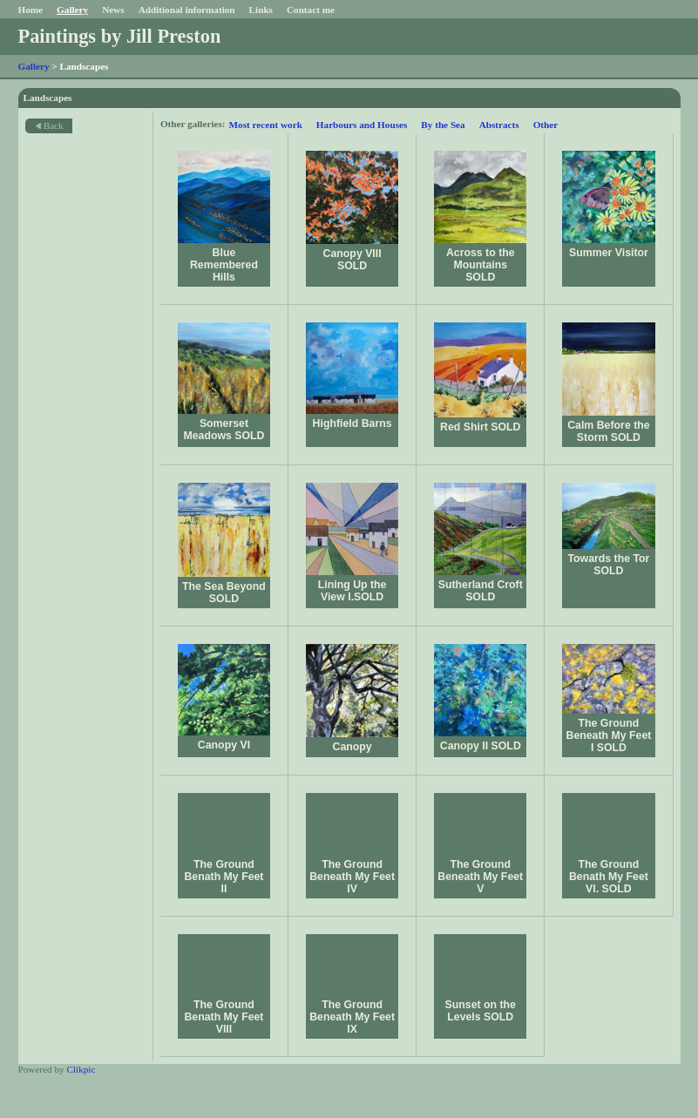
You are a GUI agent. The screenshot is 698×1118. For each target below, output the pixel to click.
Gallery (72, 9)
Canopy (352, 747)
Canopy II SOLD (480, 746)
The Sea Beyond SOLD (224, 592)
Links (261, 9)
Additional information (187, 9)
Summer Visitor (608, 253)
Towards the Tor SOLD (608, 564)
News (113, 9)
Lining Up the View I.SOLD (352, 591)
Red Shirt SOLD (480, 427)
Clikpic (80, 1069)
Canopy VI (224, 745)
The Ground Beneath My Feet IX (352, 1017)
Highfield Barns (352, 423)
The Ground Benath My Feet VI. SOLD (608, 876)
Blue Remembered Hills (224, 265)
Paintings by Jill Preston (119, 36)
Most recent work (265, 124)
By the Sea (442, 124)
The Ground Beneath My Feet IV (352, 876)
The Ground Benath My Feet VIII (223, 1017)
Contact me (311, 9)
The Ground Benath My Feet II (223, 876)
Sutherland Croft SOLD (480, 591)
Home (31, 9)
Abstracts (499, 124)
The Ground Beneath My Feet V (480, 876)
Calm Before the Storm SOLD (608, 431)
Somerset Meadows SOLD (223, 429)
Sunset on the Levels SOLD (480, 1011)
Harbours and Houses (361, 124)
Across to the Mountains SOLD (480, 265)
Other (546, 124)
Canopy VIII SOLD (352, 259)
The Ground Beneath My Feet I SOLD (609, 735)
